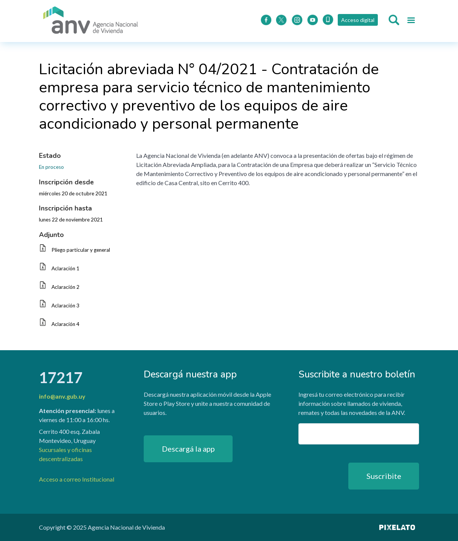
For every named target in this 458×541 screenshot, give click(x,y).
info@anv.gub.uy (62, 396)
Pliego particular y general (80, 250)
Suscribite (383, 475)
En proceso (51, 167)
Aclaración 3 (65, 305)
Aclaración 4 (65, 324)
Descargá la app (188, 448)
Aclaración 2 (65, 287)
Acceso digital (357, 20)
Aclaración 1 (65, 268)
